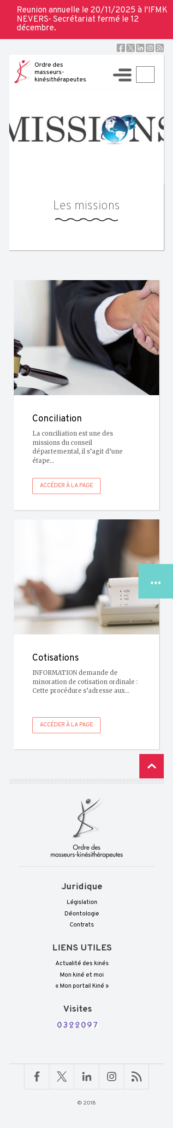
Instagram (150, 48)
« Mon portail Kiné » (82, 986)
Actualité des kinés (82, 963)
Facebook (121, 48)
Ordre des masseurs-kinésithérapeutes (60, 72)
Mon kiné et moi (82, 975)
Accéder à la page (66, 485)
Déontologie (82, 914)
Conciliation (57, 419)
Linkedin (140, 48)
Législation (82, 902)
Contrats (82, 925)
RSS (159, 48)
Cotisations (55, 658)
